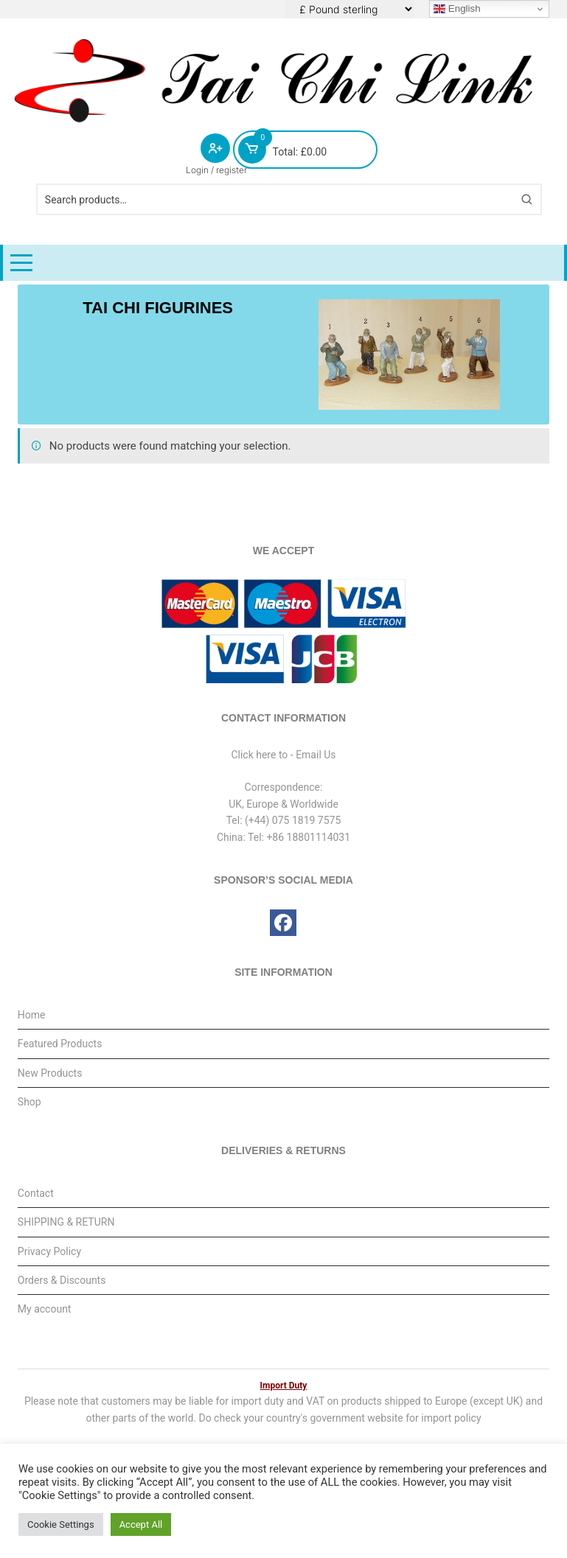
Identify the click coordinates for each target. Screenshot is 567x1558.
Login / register (216, 169)
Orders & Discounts (62, 1280)
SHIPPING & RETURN (66, 1222)
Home (32, 1015)
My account (45, 1309)
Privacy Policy (49, 1251)
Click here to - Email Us (283, 755)
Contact (36, 1193)
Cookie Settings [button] (60, 1524)
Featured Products (60, 1043)
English (457, 9)
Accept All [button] (141, 1524)
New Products (50, 1073)
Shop (29, 1102)
